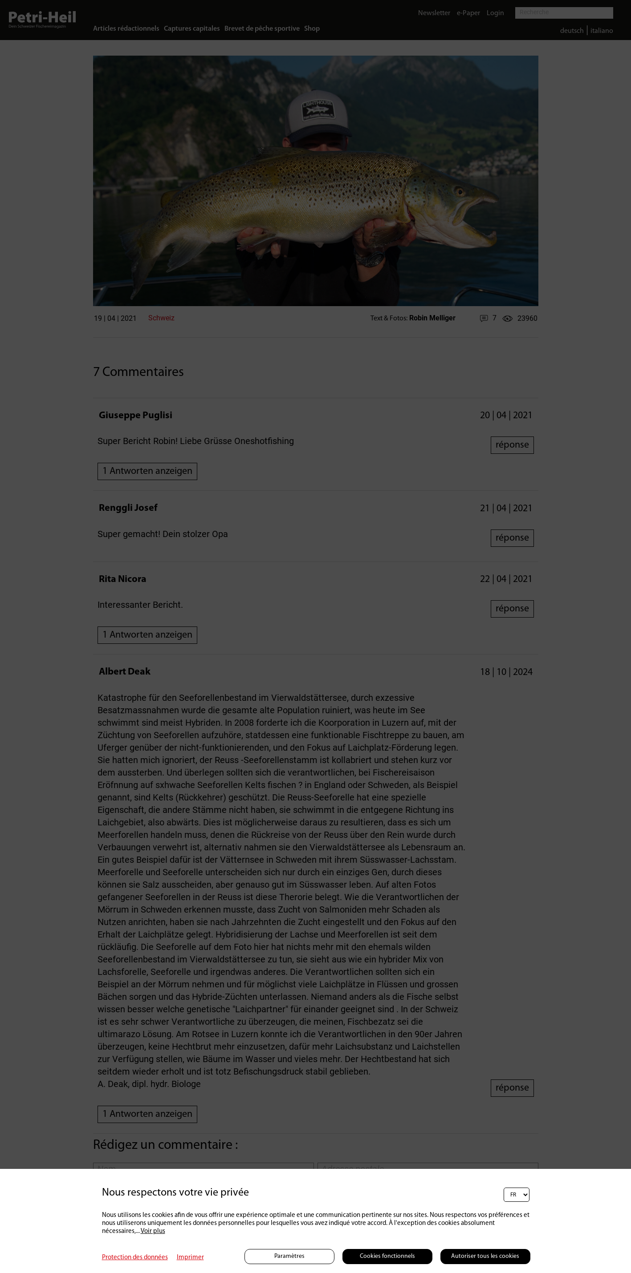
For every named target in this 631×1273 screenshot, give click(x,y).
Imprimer (190, 1257)
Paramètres (289, 1256)
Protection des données (135, 1257)
